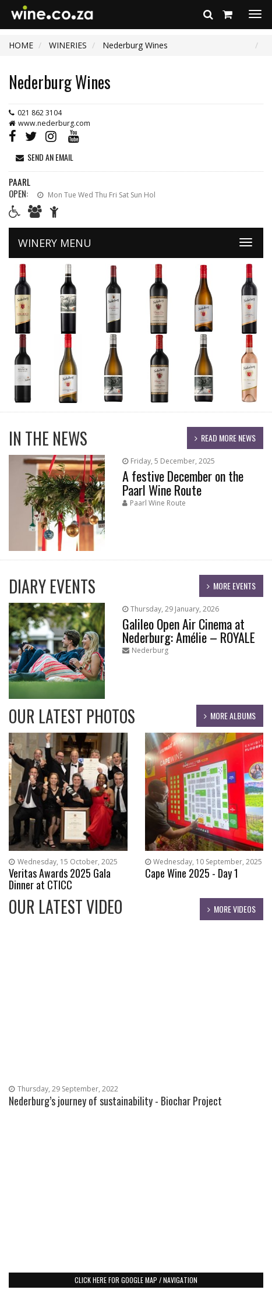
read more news (228, 438)
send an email (50, 157)
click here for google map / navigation (136, 1280)
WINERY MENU (54, 243)
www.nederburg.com (54, 123)
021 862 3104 (39, 113)
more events (234, 585)
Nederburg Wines (60, 82)
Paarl (19, 181)
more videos (235, 909)
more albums (233, 715)
